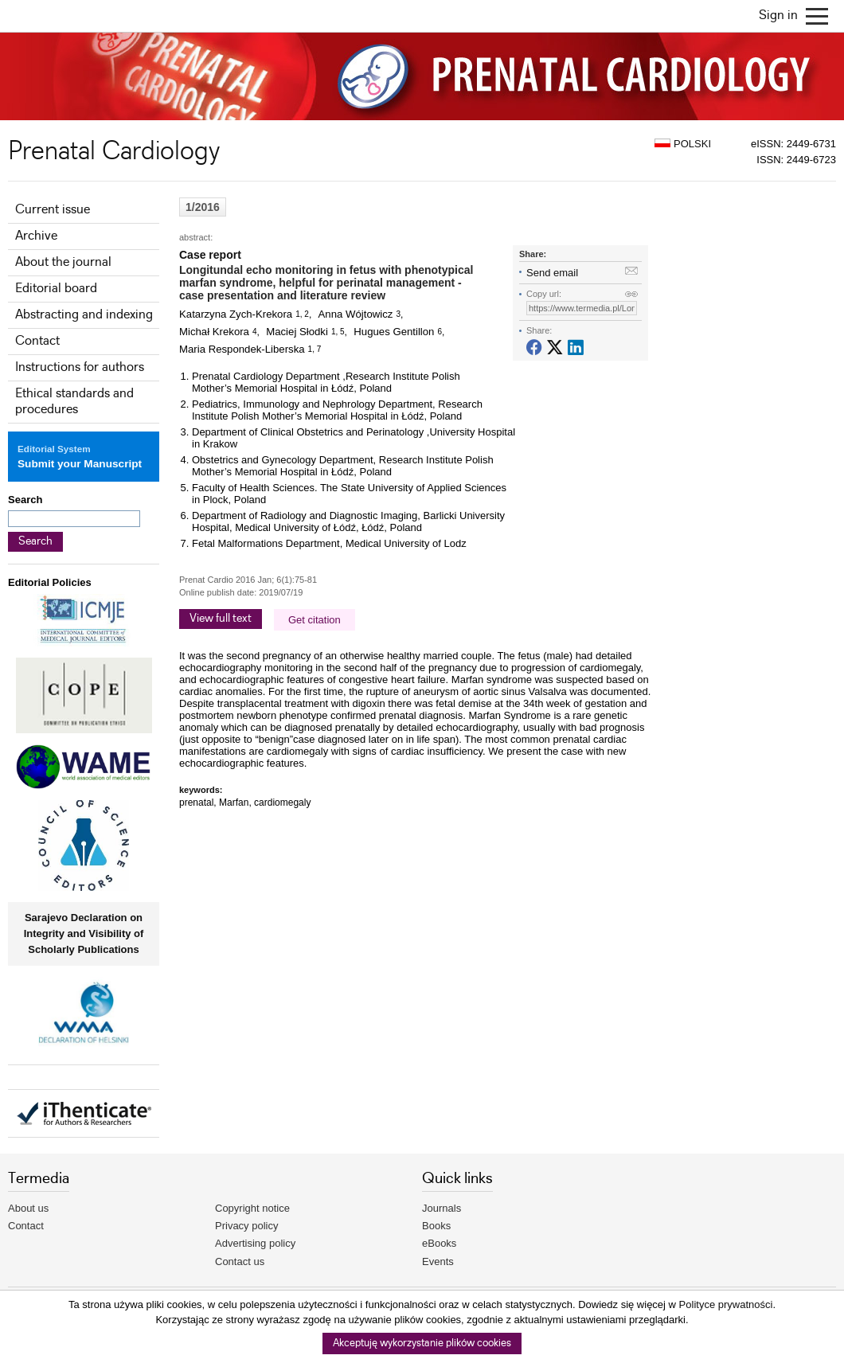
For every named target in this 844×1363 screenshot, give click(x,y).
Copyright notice (252, 1208)
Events (438, 1261)
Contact (37, 341)
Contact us (239, 1261)
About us (28, 1208)
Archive (36, 236)
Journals (441, 1208)
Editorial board (56, 288)
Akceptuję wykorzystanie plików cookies (422, 1343)
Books (436, 1226)
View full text (221, 618)
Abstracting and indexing (84, 315)
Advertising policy (255, 1243)
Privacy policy (246, 1226)
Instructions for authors (79, 367)
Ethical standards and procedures (74, 401)
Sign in (778, 15)
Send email (552, 273)
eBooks (439, 1243)
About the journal (63, 262)
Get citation (314, 620)
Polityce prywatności (726, 1304)
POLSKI (682, 144)
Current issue (52, 210)
